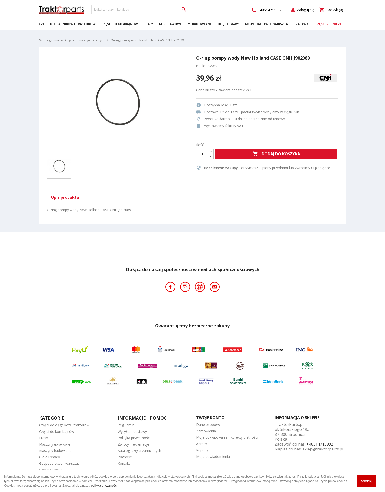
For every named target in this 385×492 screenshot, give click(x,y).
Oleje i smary (228, 24)
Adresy (201, 443)
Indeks (200, 66)
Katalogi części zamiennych (139, 450)
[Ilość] (202, 154)
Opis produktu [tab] (65, 197)
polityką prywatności (104, 485)
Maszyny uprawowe (55, 444)
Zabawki (302, 24)
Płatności (125, 457)
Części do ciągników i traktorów (67, 24)
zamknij (366, 481)
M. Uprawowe (170, 24)
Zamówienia (206, 431)
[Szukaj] (140, 9)
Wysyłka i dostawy (132, 431)
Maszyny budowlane (55, 450)
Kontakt (124, 463)
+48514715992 (266, 10)
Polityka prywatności (134, 438)
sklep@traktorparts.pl (322, 449)
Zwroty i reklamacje (133, 444)
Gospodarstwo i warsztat (267, 24)
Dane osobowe (208, 424)
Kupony (202, 450)
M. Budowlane (200, 24)
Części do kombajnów (119, 24)
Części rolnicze (328, 24)
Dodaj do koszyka (276, 154)
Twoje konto (210, 417)
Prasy (148, 24)
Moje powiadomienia (213, 456)
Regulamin (126, 425)
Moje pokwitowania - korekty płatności (227, 437)
